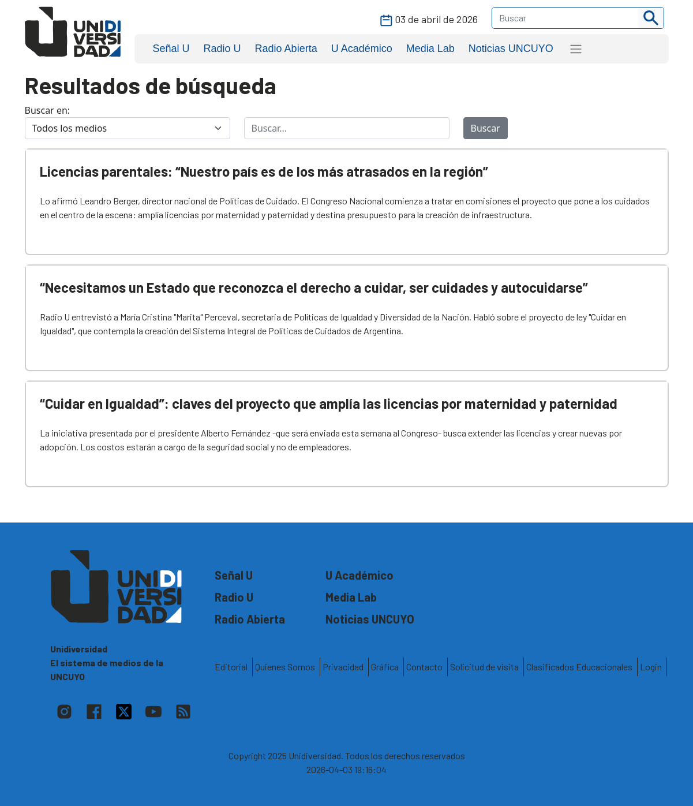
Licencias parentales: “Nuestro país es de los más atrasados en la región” (264, 171)
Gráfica (385, 666)
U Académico (361, 48)
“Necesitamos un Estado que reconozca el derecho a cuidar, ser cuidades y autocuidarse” (314, 287)
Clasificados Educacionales (579, 666)
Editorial (231, 666)
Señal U (171, 48)
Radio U (222, 48)
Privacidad (343, 666)
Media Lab (430, 48)
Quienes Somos (285, 666)
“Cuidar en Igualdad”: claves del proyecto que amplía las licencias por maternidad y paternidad (328, 403)
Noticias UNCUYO (511, 48)
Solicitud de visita (484, 666)
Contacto (424, 666)
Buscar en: (47, 110)
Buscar (485, 128)
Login (651, 666)
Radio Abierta (286, 48)
